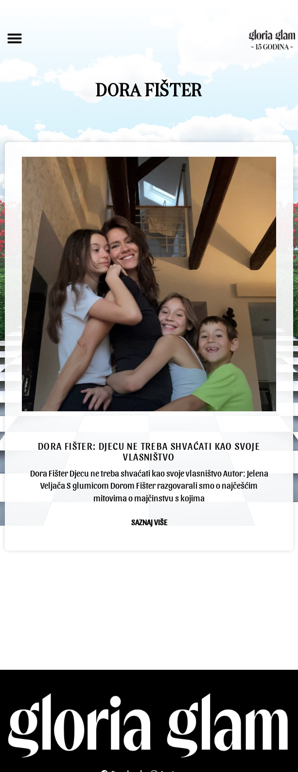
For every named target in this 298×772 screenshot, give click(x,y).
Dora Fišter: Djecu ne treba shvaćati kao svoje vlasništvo (149, 451)
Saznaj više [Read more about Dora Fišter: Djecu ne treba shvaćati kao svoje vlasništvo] (149, 522)
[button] (14, 38)
